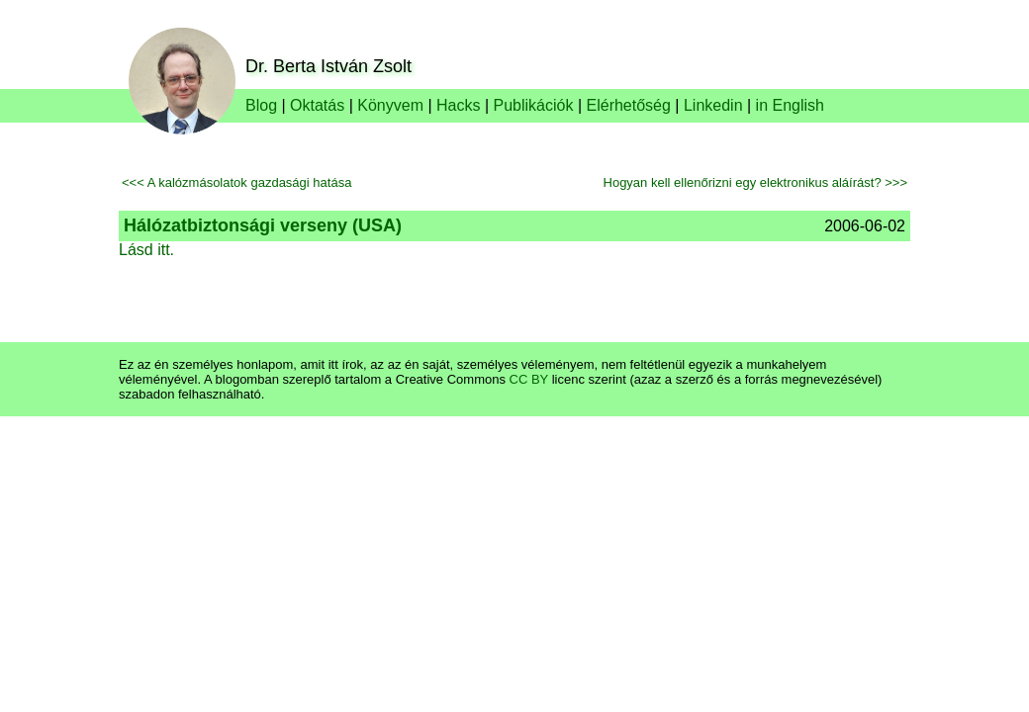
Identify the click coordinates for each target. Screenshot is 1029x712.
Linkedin (713, 105)
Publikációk (534, 105)
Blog (261, 105)
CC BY (529, 379)
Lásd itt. (146, 249)
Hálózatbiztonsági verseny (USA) (263, 225)
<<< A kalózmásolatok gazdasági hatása (236, 182)
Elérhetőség (629, 105)
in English (790, 105)
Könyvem (390, 105)
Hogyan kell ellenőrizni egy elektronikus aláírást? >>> (755, 182)
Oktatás (317, 105)
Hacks (458, 105)
